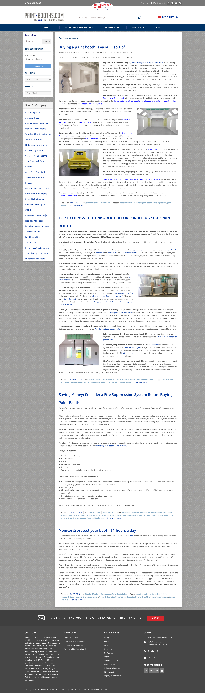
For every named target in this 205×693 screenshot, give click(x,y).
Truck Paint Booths (33, 139)
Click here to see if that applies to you (107, 296)
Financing (108, 649)
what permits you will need (121, 312)
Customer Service (111, 660)
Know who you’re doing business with (147, 62)
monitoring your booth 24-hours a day (110, 446)
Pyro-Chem (73, 518)
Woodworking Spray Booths (38, 134)
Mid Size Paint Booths (35, 258)
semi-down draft (129, 252)
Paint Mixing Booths (34, 150)
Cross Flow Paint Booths (36, 155)
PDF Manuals (109, 672)
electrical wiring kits (133, 347)
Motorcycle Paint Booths (36, 145)
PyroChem (146, 597)
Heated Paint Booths (34, 199)
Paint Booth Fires (134, 597)
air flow (166, 379)
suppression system (160, 597)
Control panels (86, 122)
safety (130, 535)
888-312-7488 (34, 3)
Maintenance (105, 594)
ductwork (65, 382)
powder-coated (125, 382)
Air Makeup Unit (109, 379)
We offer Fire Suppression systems (108, 329)
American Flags (32, 117)
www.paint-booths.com (68, 195)
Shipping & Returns (112, 668)
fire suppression (154, 149)
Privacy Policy (109, 664)
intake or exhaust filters (130, 353)
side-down (112, 252)
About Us (49, 27)
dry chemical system (130, 512)
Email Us (151, 657)
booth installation (127, 202)
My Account (157, 3)
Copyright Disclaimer (112, 675)
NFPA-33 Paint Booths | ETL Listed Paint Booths (37, 218)
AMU (172, 379)
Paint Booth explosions (116, 597)
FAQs (106, 645)
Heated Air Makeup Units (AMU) (36, 207)
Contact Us (138, 27)
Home (106, 638)
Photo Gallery (113, 27)
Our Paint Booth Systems (79, 27)
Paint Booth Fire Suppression (32, 240)
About (106, 641)
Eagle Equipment (77, 597)
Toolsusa (64, 599)
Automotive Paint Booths (36, 123)
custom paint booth (143, 202)
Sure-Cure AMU (70, 299)
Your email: (30, 55)
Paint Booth (105, 202)
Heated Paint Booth (92, 382)
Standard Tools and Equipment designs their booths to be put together (132, 179)
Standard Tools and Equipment (140, 379)
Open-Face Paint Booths (36, 172)
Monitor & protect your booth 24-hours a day (97, 530)
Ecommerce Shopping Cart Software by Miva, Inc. (88, 689)
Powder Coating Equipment (37, 247)
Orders (143, 3)
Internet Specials (33, 112)
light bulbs (154, 344)
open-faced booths (140, 250)
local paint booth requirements (82, 515)
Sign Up (155, 617)
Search (46, 41)
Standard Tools (91, 202)
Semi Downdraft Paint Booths (35, 180)
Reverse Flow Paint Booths (37, 188)
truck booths (172, 250)
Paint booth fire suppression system (148, 515)
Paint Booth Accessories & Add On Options (37, 229)
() (167, 17)
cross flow (99, 252)
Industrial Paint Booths (35, 128)
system (172, 597)
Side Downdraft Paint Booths (35, 164)
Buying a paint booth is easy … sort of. (92, 47)
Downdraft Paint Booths (36, 193)
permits (115, 382)
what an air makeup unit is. (91, 104)
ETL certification (91, 138)
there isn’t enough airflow (123, 293)
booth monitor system (146, 594)
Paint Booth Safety (119, 594)
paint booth (106, 382)
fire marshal (145, 512)
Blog (158, 27)
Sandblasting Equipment (36, 253)
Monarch (102, 597)
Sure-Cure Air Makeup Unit (113, 98)
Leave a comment (76, 205)
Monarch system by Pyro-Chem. (108, 515)
